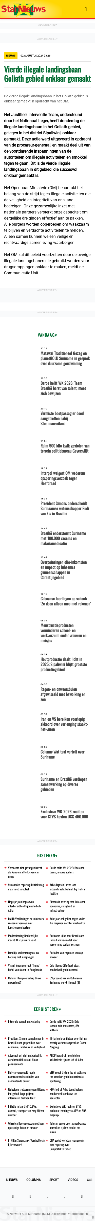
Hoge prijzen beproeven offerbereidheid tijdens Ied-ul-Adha (24, 906)
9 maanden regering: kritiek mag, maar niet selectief (26, 887)
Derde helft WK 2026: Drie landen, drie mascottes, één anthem (64, 1025)
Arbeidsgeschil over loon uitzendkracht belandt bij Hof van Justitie (68, 889)
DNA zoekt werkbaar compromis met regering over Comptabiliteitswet (67, 1144)
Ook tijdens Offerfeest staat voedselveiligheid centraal (65, 967)
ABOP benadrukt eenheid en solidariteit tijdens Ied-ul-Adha (66, 1057)
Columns (33, 1180)
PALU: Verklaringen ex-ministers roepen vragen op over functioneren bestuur (26, 923)
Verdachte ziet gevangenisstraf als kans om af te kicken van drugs (25, 872)
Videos (73, 1180)
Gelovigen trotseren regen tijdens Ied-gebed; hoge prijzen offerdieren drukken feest (26, 1093)
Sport (54, 1180)
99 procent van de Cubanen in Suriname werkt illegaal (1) (66, 980)
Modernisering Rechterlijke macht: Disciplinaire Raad (23, 937)
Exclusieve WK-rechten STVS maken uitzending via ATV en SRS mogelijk (68, 1110)
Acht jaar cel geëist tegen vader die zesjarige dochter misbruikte (67, 921)
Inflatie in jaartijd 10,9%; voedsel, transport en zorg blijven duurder (26, 1110)
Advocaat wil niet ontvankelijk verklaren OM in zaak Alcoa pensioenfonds (25, 1059)
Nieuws (11, 1180)
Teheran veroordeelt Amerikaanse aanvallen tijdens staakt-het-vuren (68, 1127)
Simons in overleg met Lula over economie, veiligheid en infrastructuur (67, 906)
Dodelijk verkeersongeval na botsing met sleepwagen (23, 954)
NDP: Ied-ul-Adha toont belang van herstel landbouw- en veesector (66, 1093)
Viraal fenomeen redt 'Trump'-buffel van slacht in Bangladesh (25, 967)
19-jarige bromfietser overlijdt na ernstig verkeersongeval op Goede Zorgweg (68, 1042)
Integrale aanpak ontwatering (24, 1021)
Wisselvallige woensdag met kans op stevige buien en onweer (26, 1125)
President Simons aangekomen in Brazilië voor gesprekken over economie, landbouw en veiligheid (26, 1042)
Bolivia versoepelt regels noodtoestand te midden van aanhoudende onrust (23, 1076)
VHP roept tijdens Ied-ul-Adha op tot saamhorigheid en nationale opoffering (68, 1076)
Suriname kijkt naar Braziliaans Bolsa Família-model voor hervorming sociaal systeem (67, 939)
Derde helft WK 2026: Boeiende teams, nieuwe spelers (67, 870)
